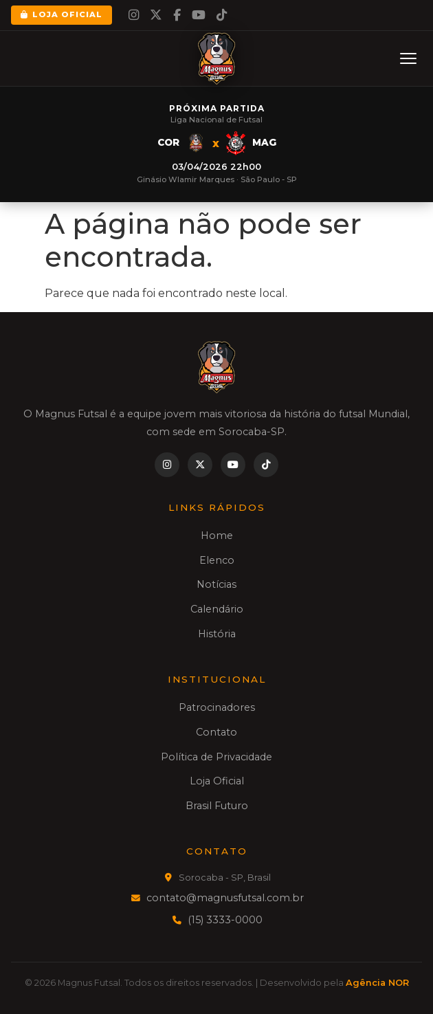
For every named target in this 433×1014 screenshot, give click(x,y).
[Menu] (408, 58)
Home (217, 535)
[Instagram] (134, 15)
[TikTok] (221, 15)
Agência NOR (377, 983)
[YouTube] (199, 15)
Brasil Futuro (217, 806)
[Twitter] (156, 15)
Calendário (216, 609)
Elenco (216, 560)
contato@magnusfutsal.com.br (225, 898)
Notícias (216, 584)
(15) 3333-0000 (225, 920)
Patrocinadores (217, 707)
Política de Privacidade (216, 757)
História (217, 634)
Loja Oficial (61, 14)
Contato (216, 732)
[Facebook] (177, 15)
